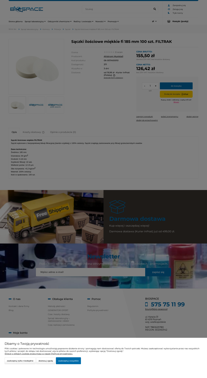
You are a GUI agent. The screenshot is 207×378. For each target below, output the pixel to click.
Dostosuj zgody (46, 361)
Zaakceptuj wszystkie (68, 361)
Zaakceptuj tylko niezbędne (20, 361)
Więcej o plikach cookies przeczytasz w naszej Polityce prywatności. (39, 353)
